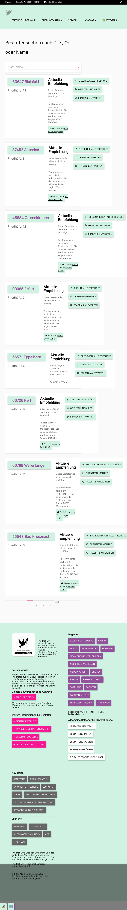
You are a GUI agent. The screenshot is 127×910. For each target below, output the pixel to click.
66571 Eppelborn (26, 357)
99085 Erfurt (23, 289)
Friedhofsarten (52, 20)
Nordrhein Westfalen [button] (82, 664)
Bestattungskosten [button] (81, 741)
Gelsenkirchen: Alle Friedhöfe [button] (104, 217)
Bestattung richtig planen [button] (28, 810)
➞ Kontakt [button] (19, 842)
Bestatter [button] (48, 787)
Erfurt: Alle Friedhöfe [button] (85, 288)
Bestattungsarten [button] (81, 734)
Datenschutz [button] (38, 826)
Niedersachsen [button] (78, 671)
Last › (57, 602)
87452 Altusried (25, 150)
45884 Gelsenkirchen (30, 218)
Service (73, 20)
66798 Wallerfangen (29, 465)
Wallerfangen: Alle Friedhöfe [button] (101, 464)
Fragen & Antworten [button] (88, 98)
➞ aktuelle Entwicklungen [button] (28, 744)
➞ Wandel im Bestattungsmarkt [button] (31, 729)
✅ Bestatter (110, 20)
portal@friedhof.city (54, 2)
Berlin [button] (73, 648)
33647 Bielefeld (25, 82)
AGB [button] (47, 834)
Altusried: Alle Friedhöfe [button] (91, 149)
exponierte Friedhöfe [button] (25, 787)
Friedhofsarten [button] (39, 779)
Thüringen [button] (103, 702)
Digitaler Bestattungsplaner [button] (86, 757)
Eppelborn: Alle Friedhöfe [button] (94, 356)
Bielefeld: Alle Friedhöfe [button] (91, 81)
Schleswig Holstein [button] (81, 702)
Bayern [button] (102, 640)
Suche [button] (17, 794)
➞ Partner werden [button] (23, 697)
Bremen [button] (96, 671)
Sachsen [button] (91, 687)
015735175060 (60, 382)
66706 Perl (21, 400)
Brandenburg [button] (89, 648)
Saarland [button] (75, 687)
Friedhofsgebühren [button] (81, 749)
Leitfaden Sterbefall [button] (82, 726)
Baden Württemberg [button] (81, 640)
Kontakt (90, 20)
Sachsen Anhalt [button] (79, 695)
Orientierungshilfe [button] (87, 89)
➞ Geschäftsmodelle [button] (25, 736)
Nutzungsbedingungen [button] (26, 834)
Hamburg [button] (107, 648)
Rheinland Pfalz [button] (92, 679)
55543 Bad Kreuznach (31, 536)
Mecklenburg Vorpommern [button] (85, 656)
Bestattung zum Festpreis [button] (40, 794)
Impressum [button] (19, 826)
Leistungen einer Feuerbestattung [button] (33, 802)
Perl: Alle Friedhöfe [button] (80, 399)
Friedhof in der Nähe (23, 20)
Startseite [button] (19, 779)
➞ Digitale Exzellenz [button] (25, 721)
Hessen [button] (74, 679)
